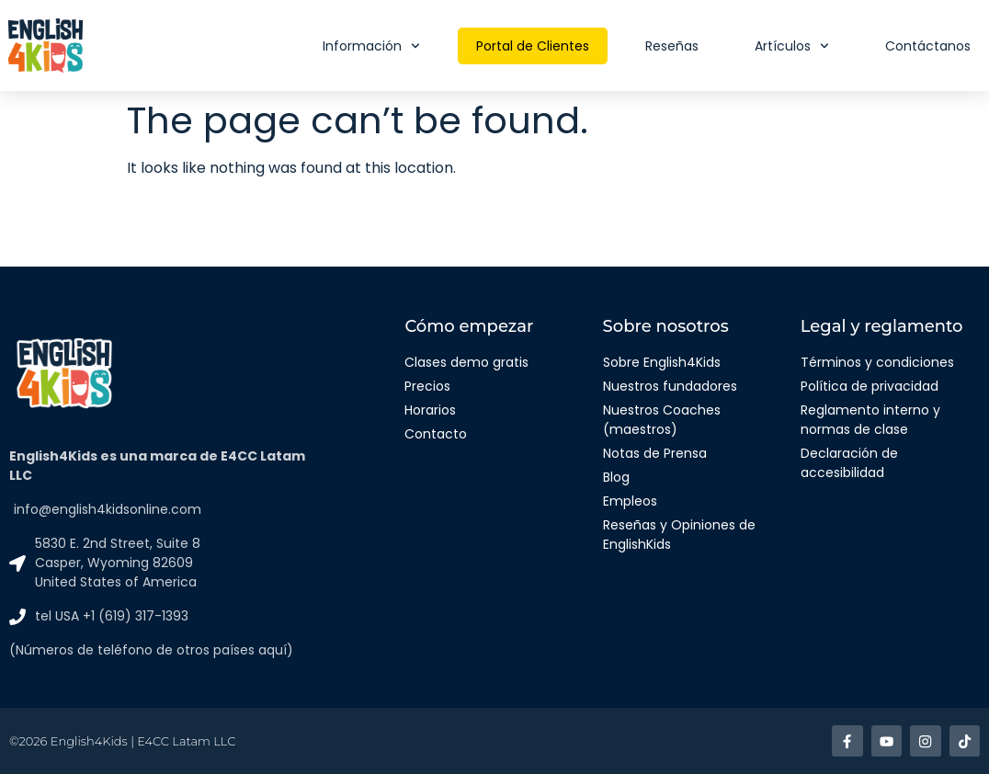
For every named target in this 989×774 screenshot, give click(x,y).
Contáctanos (928, 46)
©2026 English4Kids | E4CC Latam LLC (122, 741)
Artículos (792, 46)
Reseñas (672, 46)
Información (371, 46)
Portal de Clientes (532, 46)
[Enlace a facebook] (849, 741)
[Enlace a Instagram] (926, 741)
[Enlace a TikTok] (964, 741)
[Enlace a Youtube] (887, 741)
